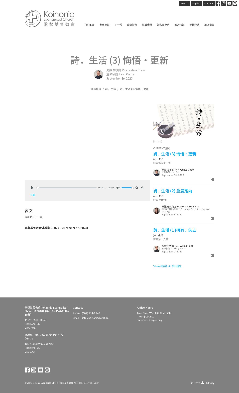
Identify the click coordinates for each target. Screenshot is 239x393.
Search (184, 3)
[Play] (32, 187)
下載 (32, 195)
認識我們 (147, 24)
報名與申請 (163, 24)
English (196, 3)
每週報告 (179, 24)
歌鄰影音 (132, 24)
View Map (30, 327)
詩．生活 (110, 89)
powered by (202, 383)
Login (96, 382)
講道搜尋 (96, 89)
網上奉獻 (209, 24)
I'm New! (90, 24)
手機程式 (194, 24)
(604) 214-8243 (91, 313)
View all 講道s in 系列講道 (167, 266)
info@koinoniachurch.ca (95, 317)
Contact (208, 3)
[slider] (67, 187)
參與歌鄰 (105, 24)
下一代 (118, 24)
